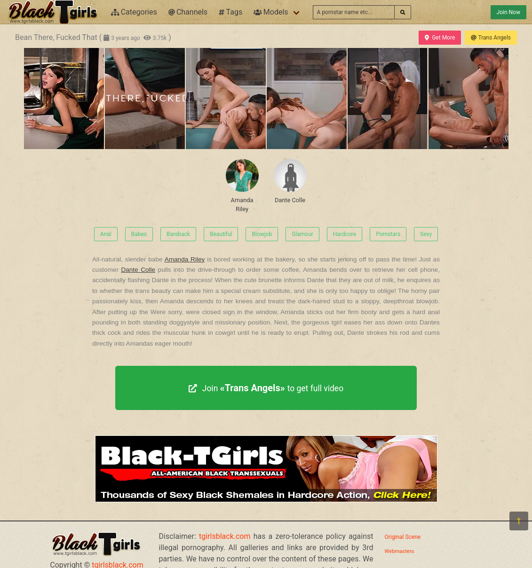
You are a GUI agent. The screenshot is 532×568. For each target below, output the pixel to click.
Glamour (302, 234)
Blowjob (262, 234)
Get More (440, 37)
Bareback (178, 234)
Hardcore (344, 234)
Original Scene (403, 537)
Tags (230, 12)
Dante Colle (290, 181)
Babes (139, 234)
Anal (105, 234)
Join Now (508, 12)
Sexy (426, 234)
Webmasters (399, 551)
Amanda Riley (242, 186)
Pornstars (388, 234)
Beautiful (221, 234)
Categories (134, 12)
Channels (187, 12)
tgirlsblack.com (225, 536)
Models (271, 12)
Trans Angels (491, 37)
